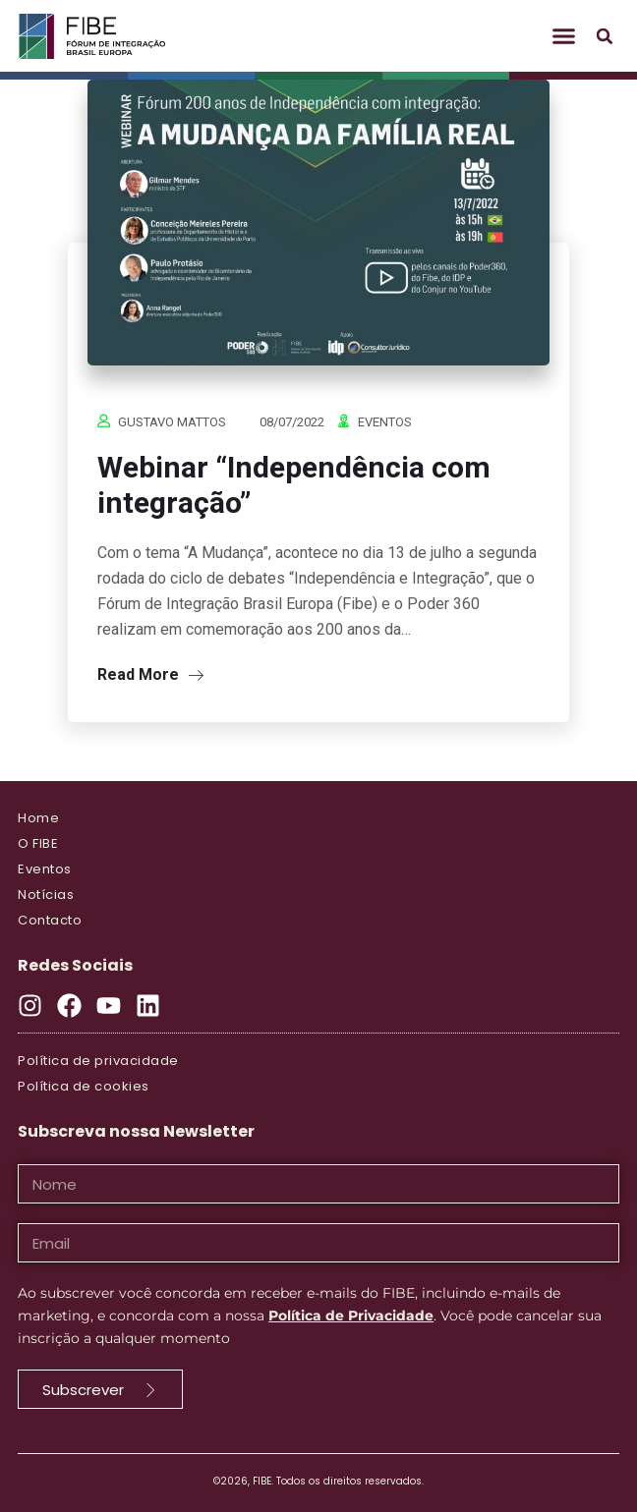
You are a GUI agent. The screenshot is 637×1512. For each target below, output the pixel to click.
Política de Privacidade (351, 1315)
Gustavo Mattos (172, 422)
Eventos (385, 422)
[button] (564, 36)
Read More (150, 674)
